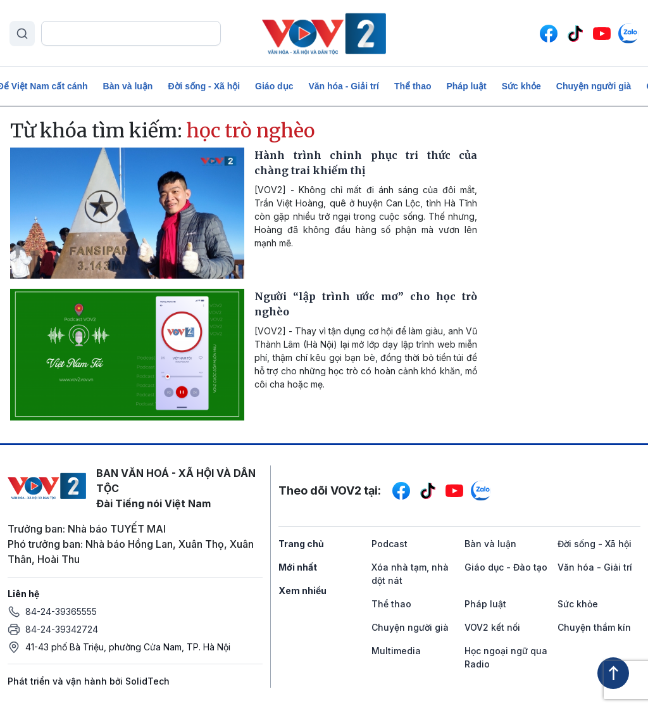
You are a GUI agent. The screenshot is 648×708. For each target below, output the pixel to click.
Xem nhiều (302, 590)
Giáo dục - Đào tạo (505, 567)
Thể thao (413, 86)
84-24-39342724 (61, 629)
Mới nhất (297, 567)
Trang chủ (301, 543)
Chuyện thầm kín (594, 627)
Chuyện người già (594, 86)
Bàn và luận (128, 86)
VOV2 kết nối (492, 627)
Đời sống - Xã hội (204, 86)
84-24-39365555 (61, 611)
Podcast (389, 543)
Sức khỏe (521, 86)
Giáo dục (274, 86)
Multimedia (396, 650)
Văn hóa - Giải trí (343, 86)
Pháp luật (466, 86)
